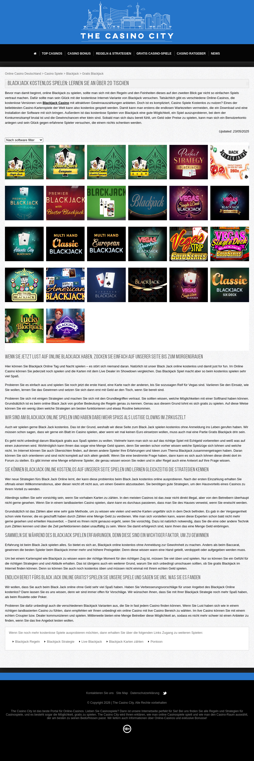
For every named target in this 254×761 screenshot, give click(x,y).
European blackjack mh (65, 163)
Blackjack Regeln (27, 641)
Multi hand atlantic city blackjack (24, 245)
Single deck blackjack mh (24, 163)
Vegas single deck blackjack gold (229, 245)
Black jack (147, 286)
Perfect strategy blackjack (188, 163)
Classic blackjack (147, 204)
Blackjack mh (147, 163)
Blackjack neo (106, 204)
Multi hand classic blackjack (65, 245)
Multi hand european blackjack (106, 245)
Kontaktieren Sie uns (100, 693)
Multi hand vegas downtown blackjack (147, 245)
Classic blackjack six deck (229, 286)
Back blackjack (229, 163)
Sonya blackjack (65, 327)
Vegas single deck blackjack (188, 286)
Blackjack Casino (56, 103)
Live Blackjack (92, 641)
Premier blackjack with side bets (24, 204)
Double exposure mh (106, 163)
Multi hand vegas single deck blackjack (188, 204)
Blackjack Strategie (60, 641)
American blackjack (65, 286)
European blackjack (106, 286)
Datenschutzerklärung (144, 693)
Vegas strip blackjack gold (188, 245)
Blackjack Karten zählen (126, 641)
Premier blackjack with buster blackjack (65, 204)
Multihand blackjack (24, 286)
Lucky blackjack (24, 327)
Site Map (122, 693)
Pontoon (156, 641)
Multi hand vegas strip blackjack (229, 204)
